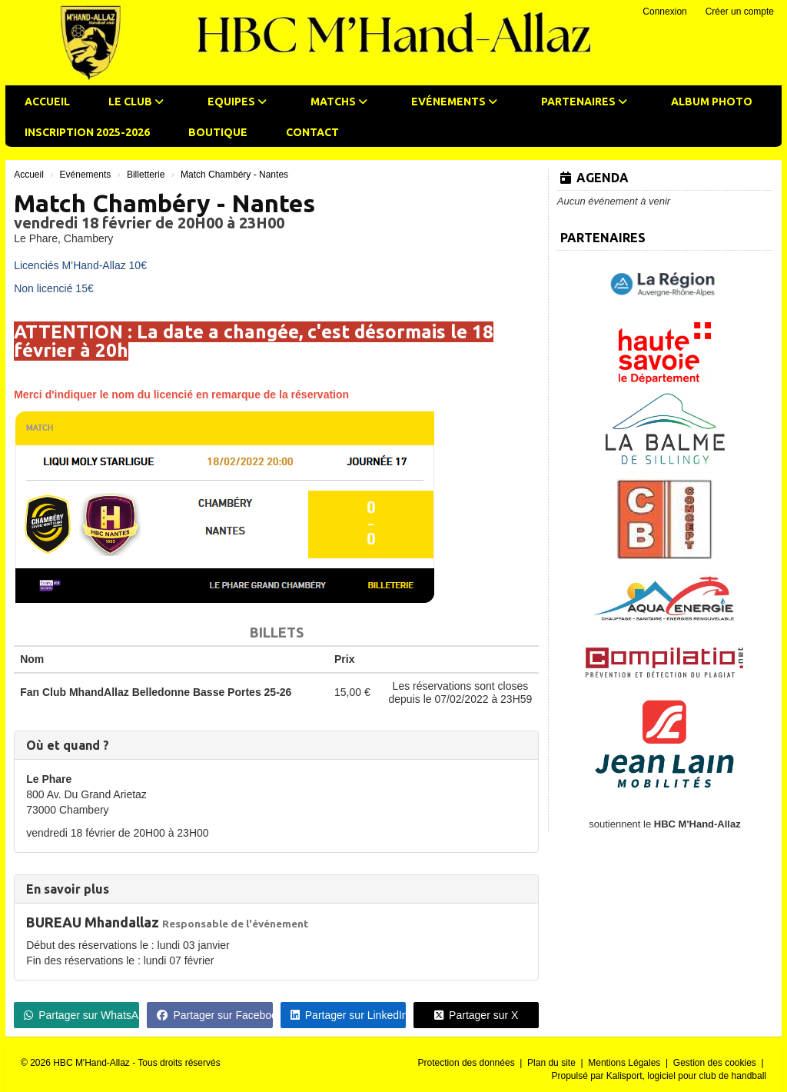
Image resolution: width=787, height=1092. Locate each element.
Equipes (237, 101)
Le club (136, 101)
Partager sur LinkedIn (348, 1015)
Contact (312, 132)
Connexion (664, 11)
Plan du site (552, 1062)
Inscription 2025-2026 (87, 132)
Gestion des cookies (716, 1062)
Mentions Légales (625, 1062)
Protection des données (467, 1062)
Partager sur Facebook (214, 1015)
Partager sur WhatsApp (81, 1015)
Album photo (711, 101)
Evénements (454, 101)
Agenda (594, 178)
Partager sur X (476, 1015)
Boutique (217, 132)
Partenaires (584, 101)
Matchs (338, 101)
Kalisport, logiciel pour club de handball (686, 1075)
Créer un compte (740, 11)
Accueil (47, 101)
